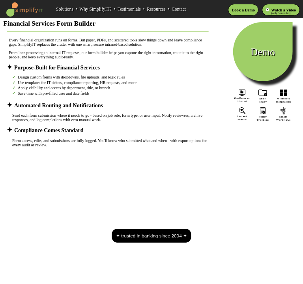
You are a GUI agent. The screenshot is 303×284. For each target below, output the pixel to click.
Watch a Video (283, 10)
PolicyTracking (262, 116)
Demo (263, 51)
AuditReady (262, 98)
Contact (179, 9)
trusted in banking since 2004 (151, 236)
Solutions (64, 9)
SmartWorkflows (283, 116)
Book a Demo (243, 10)
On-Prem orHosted (242, 96)
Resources (156, 9)
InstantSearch (242, 116)
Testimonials (129, 9)
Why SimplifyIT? (95, 9)
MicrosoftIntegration (283, 98)
